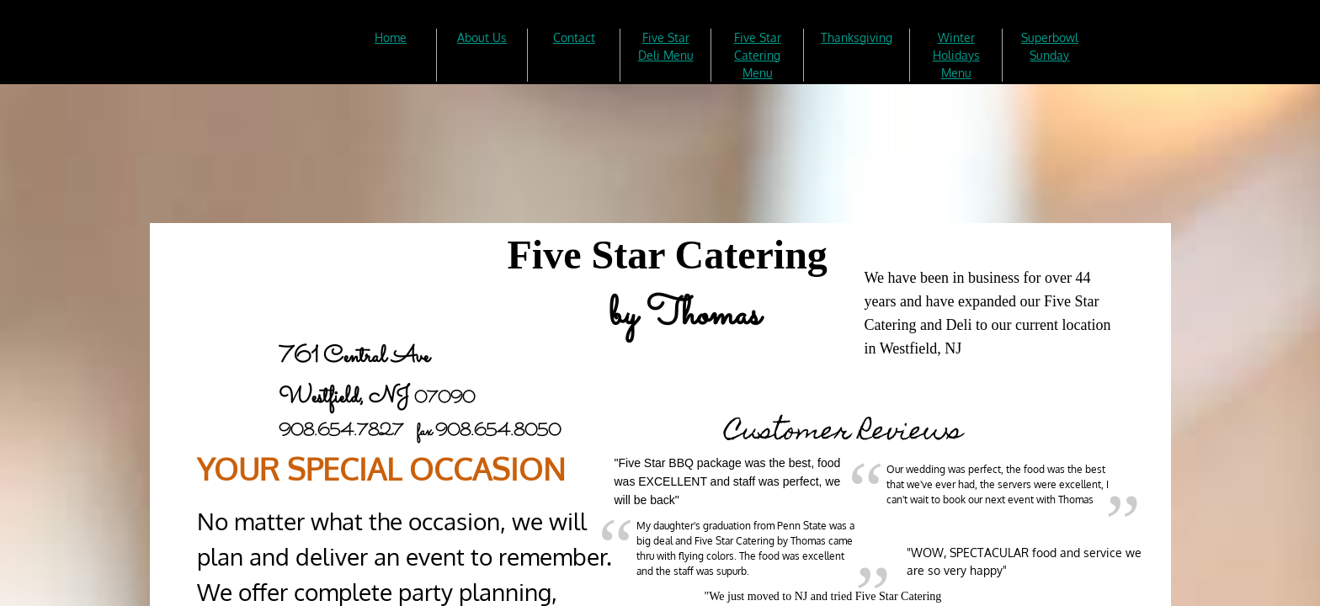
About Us (482, 37)
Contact (574, 37)
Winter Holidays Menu (956, 55)
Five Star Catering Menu (757, 55)
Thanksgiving (856, 37)
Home (391, 37)
